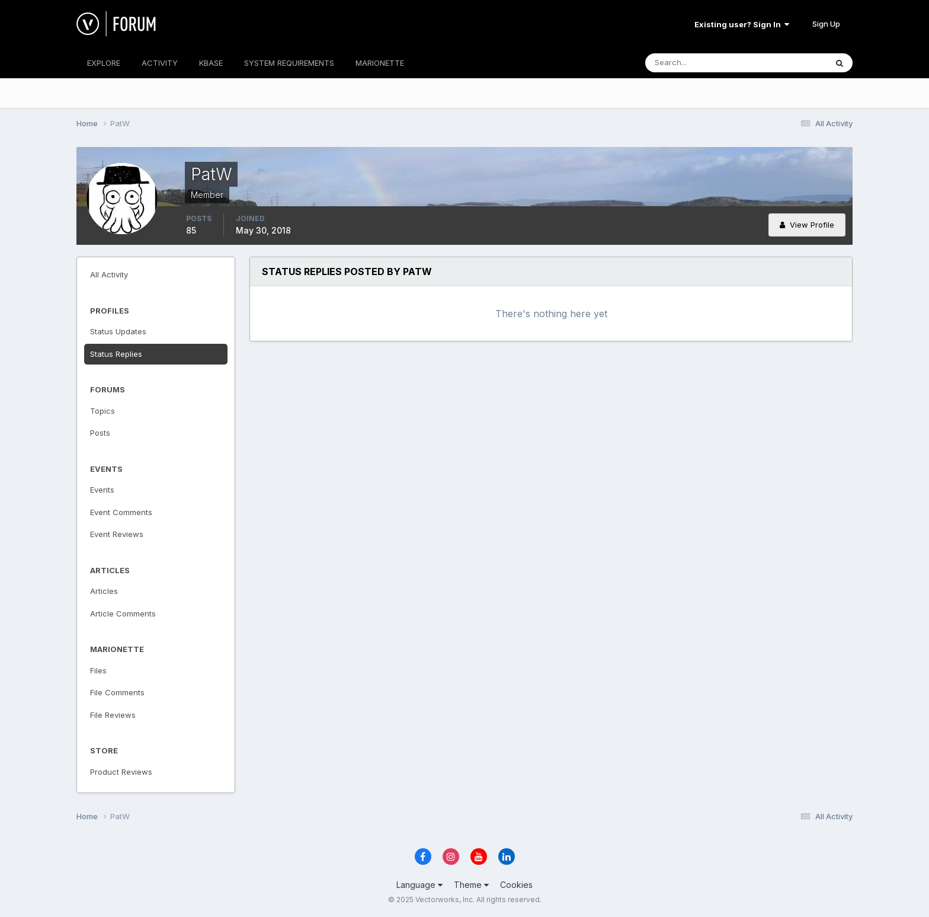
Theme (471, 885)
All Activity (109, 274)
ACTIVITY (160, 63)
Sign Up (826, 23)
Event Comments (121, 512)
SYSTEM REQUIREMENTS (289, 63)
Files (98, 670)
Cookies (516, 885)
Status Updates (118, 331)
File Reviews (113, 715)
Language (419, 885)
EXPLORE (103, 63)
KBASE (211, 63)
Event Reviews (116, 534)
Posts (100, 432)
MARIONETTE (379, 63)
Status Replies (116, 354)
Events (102, 489)
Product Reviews (121, 772)
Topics (102, 411)
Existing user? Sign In (741, 24)
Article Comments (123, 613)
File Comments (117, 692)
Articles (104, 591)
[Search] (697, 62)
